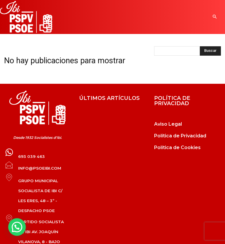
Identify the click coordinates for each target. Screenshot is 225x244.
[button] (215, 17)
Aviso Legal (168, 124)
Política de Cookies (177, 147)
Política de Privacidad (180, 136)
